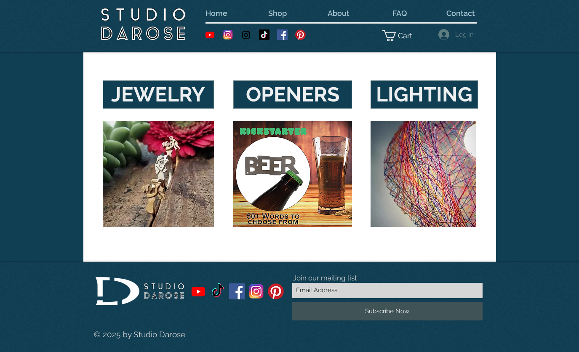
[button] (403, 35)
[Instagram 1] (228, 34)
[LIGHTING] (424, 94)
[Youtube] (210, 34)
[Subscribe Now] (387, 311)
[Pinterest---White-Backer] (300, 34)
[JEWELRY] (158, 94)
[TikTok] (264, 34)
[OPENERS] (292, 94)
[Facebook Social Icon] (282, 34)
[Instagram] (246, 34)
